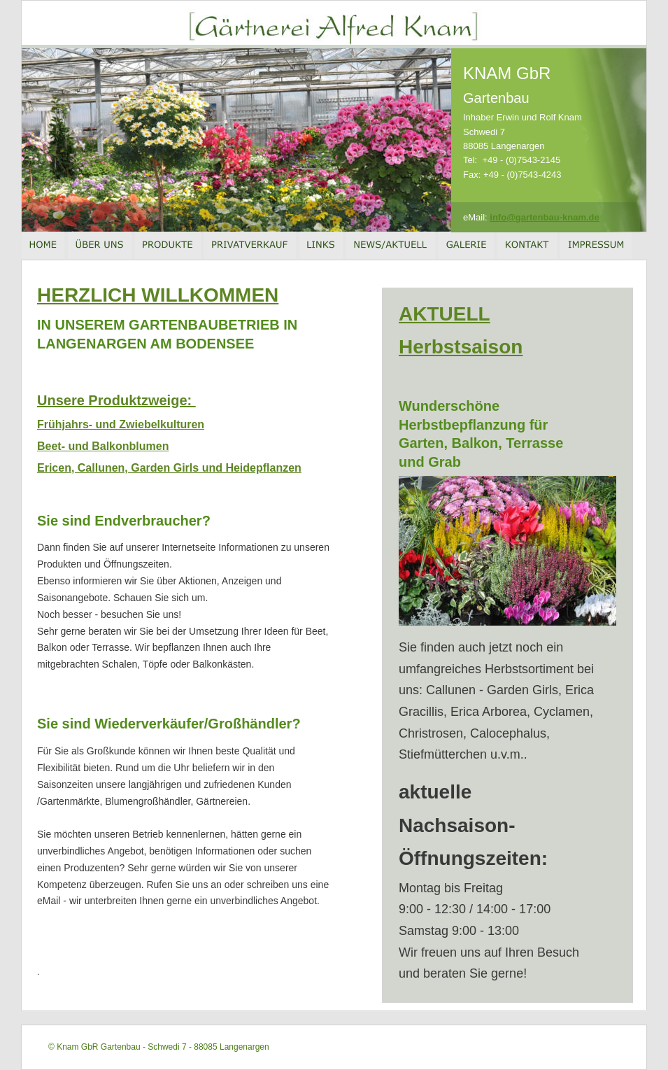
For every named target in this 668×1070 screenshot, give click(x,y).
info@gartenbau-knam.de (544, 217)
